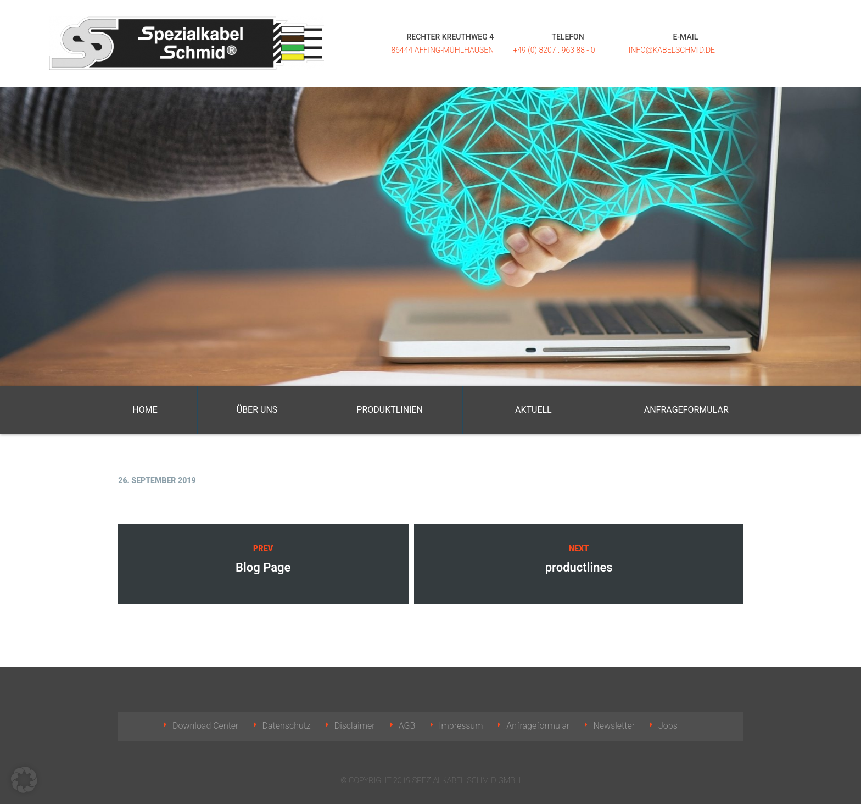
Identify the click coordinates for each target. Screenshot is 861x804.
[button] (24, 780)
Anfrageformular (686, 409)
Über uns (257, 409)
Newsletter (614, 725)
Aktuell (533, 409)
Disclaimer (354, 725)
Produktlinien (389, 409)
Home (144, 409)
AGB (407, 725)
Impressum (461, 725)
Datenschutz (286, 725)
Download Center (205, 725)
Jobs (668, 725)
